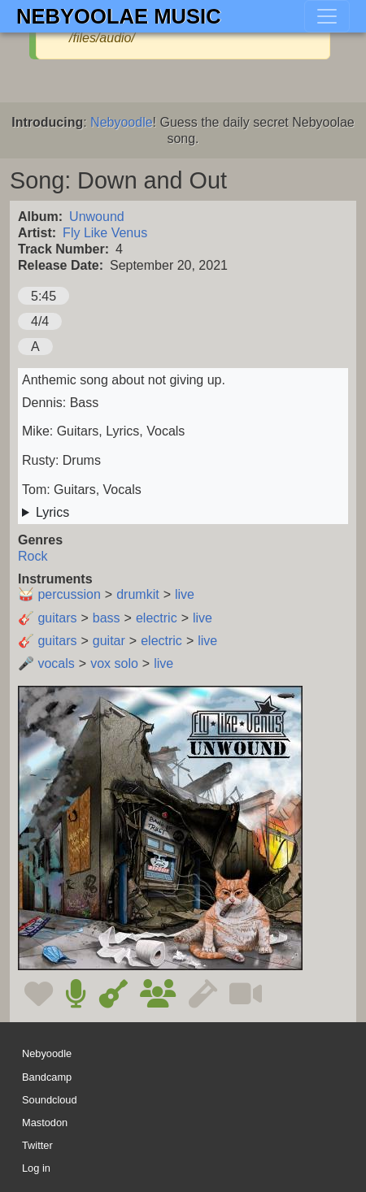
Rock (32, 556)
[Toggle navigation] (327, 16)
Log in (36, 1168)
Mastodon (45, 1122)
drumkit (137, 594)
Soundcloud (49, 1100)
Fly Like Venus (105, 233)
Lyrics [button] (52, 512)
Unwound (96, 216)
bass (106, 618)
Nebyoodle (121, 122)
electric (156, 618)
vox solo (114, 663)
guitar (109, 641)
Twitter (37, 1145)
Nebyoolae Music (118, 16)
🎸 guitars (47, 618)
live (184, 594)
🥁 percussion (59, 594)
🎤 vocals (46, 663)
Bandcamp (47, 1077)
